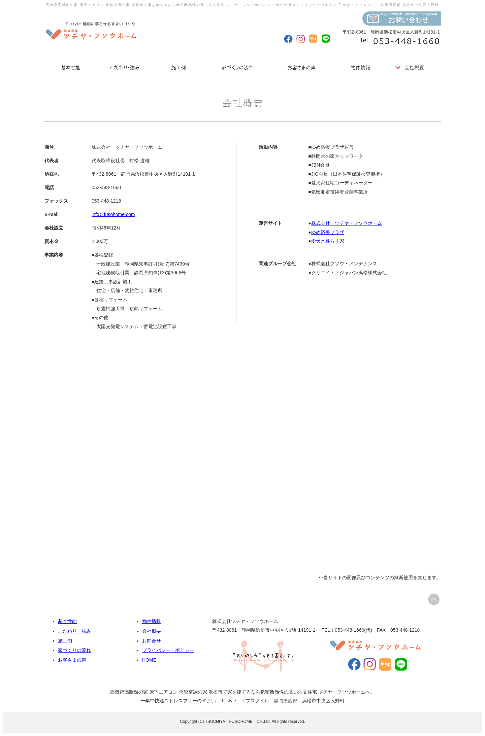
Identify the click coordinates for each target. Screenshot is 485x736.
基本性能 (67, 621)
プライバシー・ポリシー (168, 650)
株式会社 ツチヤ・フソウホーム (346, 223)
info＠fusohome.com (113, 214)
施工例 (65, 640)
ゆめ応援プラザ (327, 232)
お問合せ (151, 640)
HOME (149, 660)
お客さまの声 (72, 660)
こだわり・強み (74, 631)
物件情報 (151, 621)
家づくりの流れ (74, 650)
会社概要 (151, 631)
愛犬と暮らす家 (327, 241)
